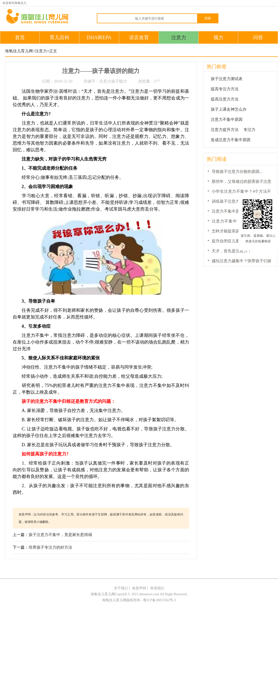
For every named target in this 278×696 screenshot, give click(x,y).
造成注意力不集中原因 (230, 140)
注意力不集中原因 (227, 119)
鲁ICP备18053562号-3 (159, 600)
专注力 (249, 129)
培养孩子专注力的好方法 (50, 547)
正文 (53, 51)
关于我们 (121, 588)
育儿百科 (60, 37)
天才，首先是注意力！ (231, 251)
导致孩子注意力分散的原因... (237, 171)
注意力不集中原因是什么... (235, 211)
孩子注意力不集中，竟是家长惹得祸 (60, 535)
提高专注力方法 (225, 89)
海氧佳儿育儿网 (19, 51)
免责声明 (139, 588)
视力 (218, 37)
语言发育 (139, 37)
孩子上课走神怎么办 (228, 109)
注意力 (178, 37)
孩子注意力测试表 (227, 79)
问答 (258, 37)
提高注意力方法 (225, 99)
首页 (20, 37)
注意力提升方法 (225, 129)
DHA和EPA (99, 37)
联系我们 (157, 588)
